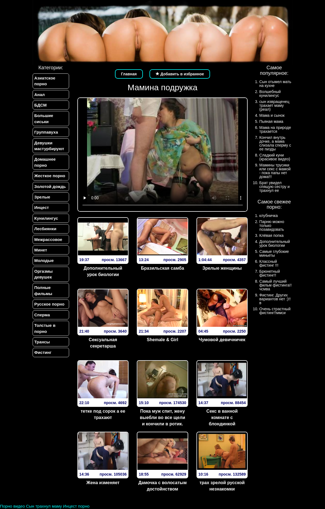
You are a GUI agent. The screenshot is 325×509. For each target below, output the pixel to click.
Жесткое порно (49, 175)
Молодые (44, 260)
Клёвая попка (271, 235)
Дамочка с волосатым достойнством (162, 485)
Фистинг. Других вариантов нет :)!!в (274, 299)
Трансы (42, 342)
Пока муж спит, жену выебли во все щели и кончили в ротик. (162, 417)
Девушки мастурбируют (49, 145)
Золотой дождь (50, 186)
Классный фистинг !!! (268, 263)
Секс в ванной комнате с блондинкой (222, 417)
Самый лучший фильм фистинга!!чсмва (275, 285)
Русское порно (49, 304)
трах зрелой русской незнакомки (222, 485)
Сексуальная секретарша (103, 342)
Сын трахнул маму (44, 506)
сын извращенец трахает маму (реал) (274, 105)
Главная (129, 74)
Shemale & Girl (162, 339)
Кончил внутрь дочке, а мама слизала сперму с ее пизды (275, 143)
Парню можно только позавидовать (271, 225)
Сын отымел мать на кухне (275, 84)
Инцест (41, 207)
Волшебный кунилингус (270, 93)
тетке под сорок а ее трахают (103, 414)
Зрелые (42, 197)
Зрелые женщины (222, 268)
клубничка (268, 216)
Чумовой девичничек (222, 339)
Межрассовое (48, 239)
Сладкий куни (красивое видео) (274, 157)
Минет (40, 250)
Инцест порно (76, 506)
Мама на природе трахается (275, 129)
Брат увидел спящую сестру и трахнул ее (274, 186)
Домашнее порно (45, 162)
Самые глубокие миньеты (274, 253)
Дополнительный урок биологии (102, 271)
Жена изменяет (102, 482)
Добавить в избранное (180, 74)
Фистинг (42, 352)
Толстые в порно (45, 328)
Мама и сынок (271, 115)
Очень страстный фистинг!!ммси (274, 311)
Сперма (42, 314)
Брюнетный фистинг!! (269, 273)
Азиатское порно (44, 81)
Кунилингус (46, 218)
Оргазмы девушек (43, 274)
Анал (39, 94)
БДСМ (40, 105)
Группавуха (46, 132)
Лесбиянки (45, 228)
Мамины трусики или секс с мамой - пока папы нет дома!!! (274, 171)
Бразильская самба (162, 268)
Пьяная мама (271, 121)
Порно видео (12, 506)
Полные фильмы (43, 290)
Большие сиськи (43, 118)
